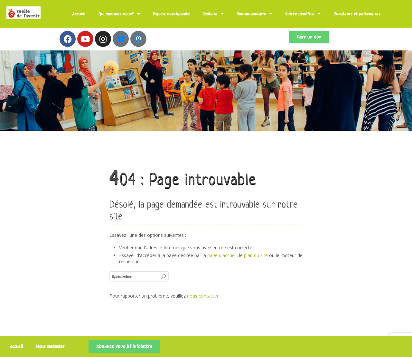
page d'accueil (222, 255)
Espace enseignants (171, 13)
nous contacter (203, 296)
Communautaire (254, 13)
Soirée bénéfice (303, 13)
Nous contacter (50, 346)
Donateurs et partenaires (356, 13)
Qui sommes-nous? (119, 13)
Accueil (79, 13)
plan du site (256, 255)
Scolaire (213, 13)
